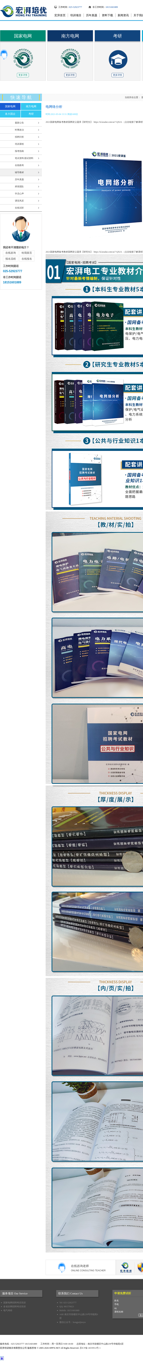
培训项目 (75, 15)
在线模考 (19, 165)
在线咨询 (10, 252)
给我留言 (27, 252)
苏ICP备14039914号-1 (90, 1348)
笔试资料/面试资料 (24, 158)
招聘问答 (19, 137)
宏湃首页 (60, 15)
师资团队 (19, 186)
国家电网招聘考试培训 (14, 1302)
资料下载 (107, 15)
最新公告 (19, 122)
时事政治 (19, 130)
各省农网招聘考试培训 (14, 1306)
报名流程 (10, 258)
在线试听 (19, 208)
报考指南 (19, 151)
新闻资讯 (123, 15)
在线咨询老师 (93, 1268)
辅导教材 (19, 172)
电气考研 (7, 1310)
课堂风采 (19, 200)
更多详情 (22, 75)
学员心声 (19, 193)
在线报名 (27, 258)
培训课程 (19, 144)
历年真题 (91, 15)
